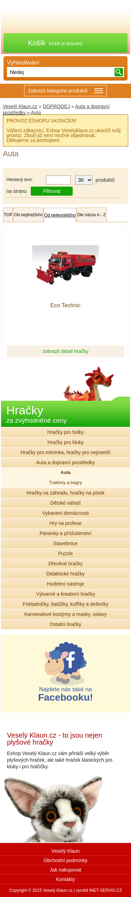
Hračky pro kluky (65, 442)
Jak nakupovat (65, 870)
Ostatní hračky (65, 624)
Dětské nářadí (65, 503)
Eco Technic (66, 305)
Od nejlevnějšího (59, 215)
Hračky (36, 414)
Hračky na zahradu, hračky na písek (65, 493)
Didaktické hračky (65, 573)
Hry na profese (66, 523)
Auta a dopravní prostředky (65, 462)
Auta (65, 472)
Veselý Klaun (65, 851)
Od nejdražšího (28, 214)
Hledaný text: (19, 179)
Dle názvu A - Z (91, 214)
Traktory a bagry (65, 482)
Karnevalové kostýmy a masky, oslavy (65, 614)
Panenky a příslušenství (65, 533)
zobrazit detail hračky (66, 351)
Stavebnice (65, 543)
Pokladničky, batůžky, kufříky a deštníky (65, 604)
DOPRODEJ (56, 106)
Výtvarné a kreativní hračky (65, 594)
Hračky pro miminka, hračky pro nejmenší (66, 452)
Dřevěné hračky (65, 563)
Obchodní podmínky (65, 860)
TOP (8, 214)
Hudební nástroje (65, 584)
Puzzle (65, 553)
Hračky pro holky (65, 432)
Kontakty (65, 879)
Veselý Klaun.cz (20, 106)
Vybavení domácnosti (65, 513)
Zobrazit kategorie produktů (65, 91)
